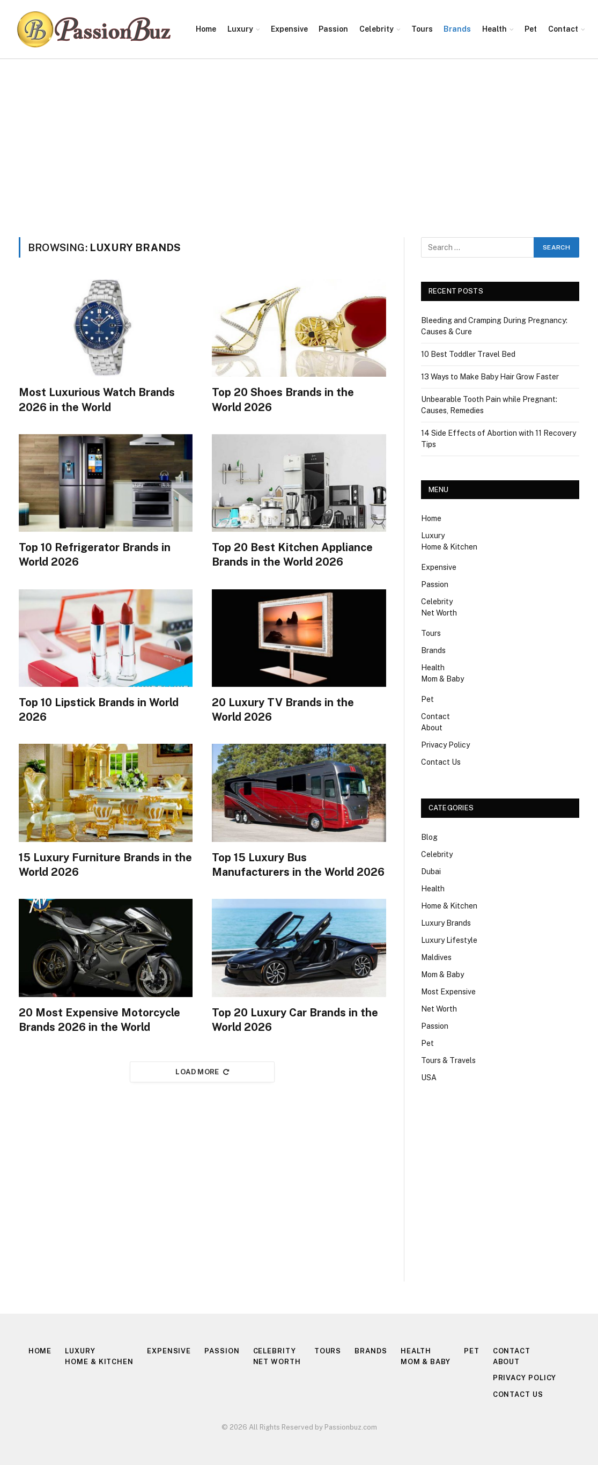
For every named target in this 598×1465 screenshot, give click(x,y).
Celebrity (376, 29)
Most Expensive (448, 991)
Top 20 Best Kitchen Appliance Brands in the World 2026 (292, 554)
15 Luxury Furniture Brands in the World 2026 (105, 864)
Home (206, 29)
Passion (333, 29)
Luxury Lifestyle (449, 940)
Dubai (431, 871)
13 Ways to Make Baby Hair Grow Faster (490, 376)
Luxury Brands (446, 923)
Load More (202, 1072)
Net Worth (439, 613)
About (431, 727)
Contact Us (441, 762)
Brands (457, 29)
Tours (422, 29)
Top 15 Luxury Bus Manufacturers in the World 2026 (298, 864)
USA (429, 1077)
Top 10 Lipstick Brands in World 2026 (99, 709)
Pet (531, 29)
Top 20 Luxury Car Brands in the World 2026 (295, 1020)
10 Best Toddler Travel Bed (468, 354)
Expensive (289, 29)
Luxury (240, 29)
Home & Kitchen (449, 547)
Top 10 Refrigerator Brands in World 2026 (95, 554)
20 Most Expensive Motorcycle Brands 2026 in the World (99, 1020)
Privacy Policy (445, 745)
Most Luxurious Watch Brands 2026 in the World (97, 399)
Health (494, 29)
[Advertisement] (299, 139)
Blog (429, 837)
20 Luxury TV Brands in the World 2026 (283, 709)
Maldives (436, 957)
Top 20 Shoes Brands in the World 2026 (283, 399)
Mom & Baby (442, 679)
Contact (563, 29)
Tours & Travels (448, 1060)
